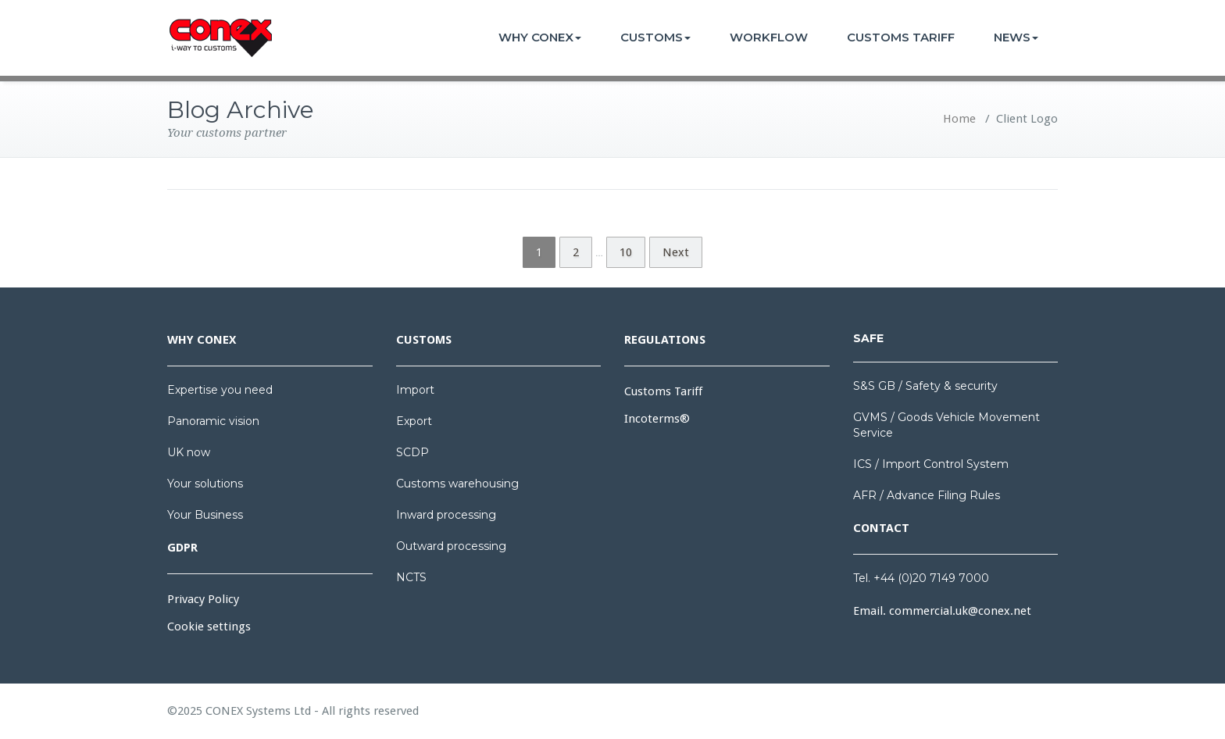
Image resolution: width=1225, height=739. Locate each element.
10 (626, 252)
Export (414, 421)
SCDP (412, 452)
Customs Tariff (663, 391)
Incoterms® (657, 419)
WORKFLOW (769, 37)
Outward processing (451, 546)
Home (959, 119)
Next (675, 252)
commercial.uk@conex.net (960, 611)
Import (415, 390)
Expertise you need (220, 390)
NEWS (1016, 37)
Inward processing (446, 515)
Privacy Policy (203, 599)
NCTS (411, 577)
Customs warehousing (457, 484)
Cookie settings (209, 626)
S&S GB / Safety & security (925, 386)
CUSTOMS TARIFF (901, 37)
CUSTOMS (655, 37)
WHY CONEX (539, 37)
